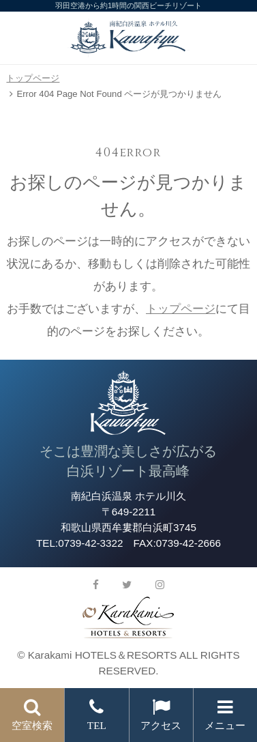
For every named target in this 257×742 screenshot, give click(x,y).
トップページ (32, 78)
